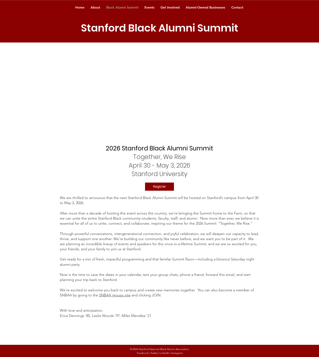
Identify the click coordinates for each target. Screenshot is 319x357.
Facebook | (143, 353)
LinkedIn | (165, 353)
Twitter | (154, 353)
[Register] (159, 187)
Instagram (177, 353)
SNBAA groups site (114, 295)
